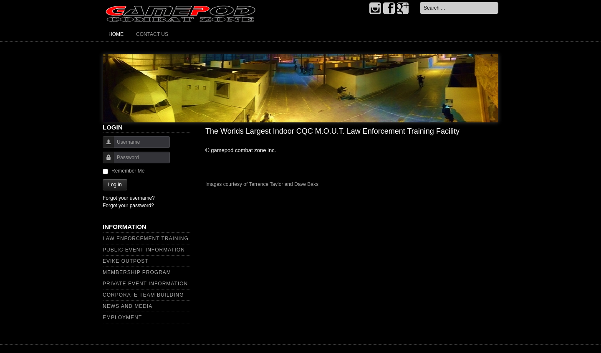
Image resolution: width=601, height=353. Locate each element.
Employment (122, 317)
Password (105, 161)
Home (116, 34)
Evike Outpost (126, 261)
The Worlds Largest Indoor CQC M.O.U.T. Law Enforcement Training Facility (332, 131)
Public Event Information (144, 250)
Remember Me (127, 171)
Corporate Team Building (143, 295)
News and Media (127, 306)
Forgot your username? (129, 198)
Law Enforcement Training (146, 238)
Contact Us (152, 34)
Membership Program (137, 272)
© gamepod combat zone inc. (240, 150)
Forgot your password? (128, 205)
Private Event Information (145, 284)
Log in (115, 185)
